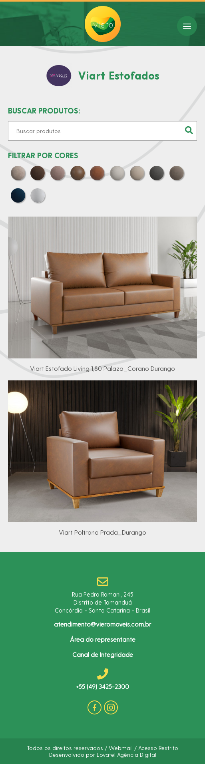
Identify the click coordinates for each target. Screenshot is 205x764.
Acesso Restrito (158, 747)
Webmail (121, 747)
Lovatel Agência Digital (126, 754)
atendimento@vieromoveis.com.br (102, 624)
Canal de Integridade (102, 654)
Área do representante (102, 639)
